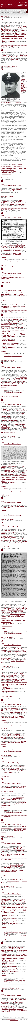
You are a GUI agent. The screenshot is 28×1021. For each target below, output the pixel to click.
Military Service (8, 12)
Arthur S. (5, 427)
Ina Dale (7, 626)
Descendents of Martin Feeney (12, 185)
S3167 (5, 722)
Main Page (3, 10)
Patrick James (9, 171)
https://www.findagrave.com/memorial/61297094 (15, 932)
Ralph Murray (6, 536)
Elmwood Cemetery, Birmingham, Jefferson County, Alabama (13, 35)
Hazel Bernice (8, 347)
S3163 (5, 353)
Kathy (6, 174)
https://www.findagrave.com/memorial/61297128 (15, 935)
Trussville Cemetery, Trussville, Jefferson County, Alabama (12, 871)
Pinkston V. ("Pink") (10, 709)
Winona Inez (8, 41)
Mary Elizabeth (23, 90)
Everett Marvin (8, 336)
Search (15, 10)
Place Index (23, 10)
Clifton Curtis (8, 691)
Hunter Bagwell (16, 1014)
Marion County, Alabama (8, 432)
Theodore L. (6, 658)
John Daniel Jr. (19, 798)
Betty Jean (17, 879)
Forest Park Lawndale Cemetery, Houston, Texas (14, 542)
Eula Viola (13, 379)
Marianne (7, 172)
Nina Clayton (8, 623)
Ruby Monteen (8, 344)
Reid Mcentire (20, 829)
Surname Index (9, 10)
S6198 (5, 933)
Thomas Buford (9, 340)
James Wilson (7, 950)
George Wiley (14, 948)
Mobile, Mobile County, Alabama (13, 473)
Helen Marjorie (10, 799)
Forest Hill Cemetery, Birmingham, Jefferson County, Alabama (13, 384)
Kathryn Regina (23, 79)
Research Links (23, 12)
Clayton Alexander (15, 322)
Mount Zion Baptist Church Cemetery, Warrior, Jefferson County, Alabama (13, 804)
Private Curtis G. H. (17, 675)
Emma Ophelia (15, 610)
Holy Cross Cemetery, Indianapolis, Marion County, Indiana (11, 165)
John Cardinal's (9, 1019)
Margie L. (9, 470)
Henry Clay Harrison (9, 323)
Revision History (15, 12)
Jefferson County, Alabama (9, 420)
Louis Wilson (13, 881)
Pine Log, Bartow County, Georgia (14, 319)
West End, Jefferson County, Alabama (14, 471)
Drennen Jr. (15, 59)
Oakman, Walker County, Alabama (14, 947)
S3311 (5, 810)
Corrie (6, 339)
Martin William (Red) (23, 85)
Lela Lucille (8, 688)
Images (2, 12)
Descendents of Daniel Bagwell (12, 367)
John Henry (8, 912)
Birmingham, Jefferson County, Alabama (12, 30)
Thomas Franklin (8, 1006)
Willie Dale (20, 651)
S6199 (5, 929)
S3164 (5, 390)
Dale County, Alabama (11, 708)
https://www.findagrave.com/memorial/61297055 (15, 980)
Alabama (7, 25)
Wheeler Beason (11, 418)
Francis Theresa (9, 920)
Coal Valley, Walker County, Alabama (12, 1009)
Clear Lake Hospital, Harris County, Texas (12, 539)
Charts (19, 10)
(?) (20, 654)
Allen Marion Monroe (10, 923)
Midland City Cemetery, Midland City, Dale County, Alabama (14, 681)
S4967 (5, 631)
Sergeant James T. (9, 277)
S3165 (5, 488)
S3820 (5, 259)
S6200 (5, 978)
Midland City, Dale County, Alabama (15, 766)
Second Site (14, 1019)
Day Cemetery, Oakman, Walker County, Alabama (13, 906)
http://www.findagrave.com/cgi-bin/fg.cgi (13, 261)
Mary (6, 687)
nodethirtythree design (14, 1020)
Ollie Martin (13, 56)
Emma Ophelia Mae (10, 343)
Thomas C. (7, 915)
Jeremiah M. (18, 28)
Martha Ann (8, 676)
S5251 (5, 512)
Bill (21, 295)
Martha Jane (6, 29)
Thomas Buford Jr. (10, 482)
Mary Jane (13, 769)
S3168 (5, 749)
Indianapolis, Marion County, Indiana (11, 102)
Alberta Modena (9, 918)
